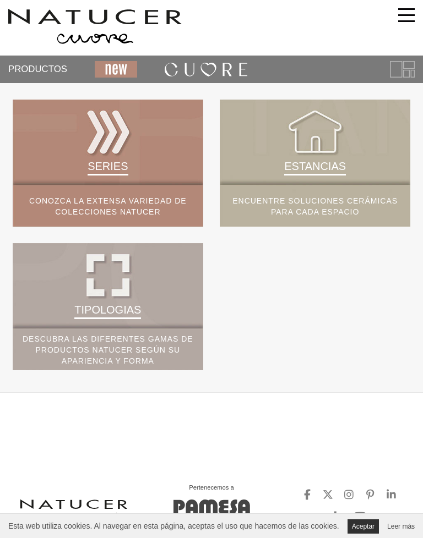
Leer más (401, 526)
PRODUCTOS (37, 69)
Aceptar (363, 526)
